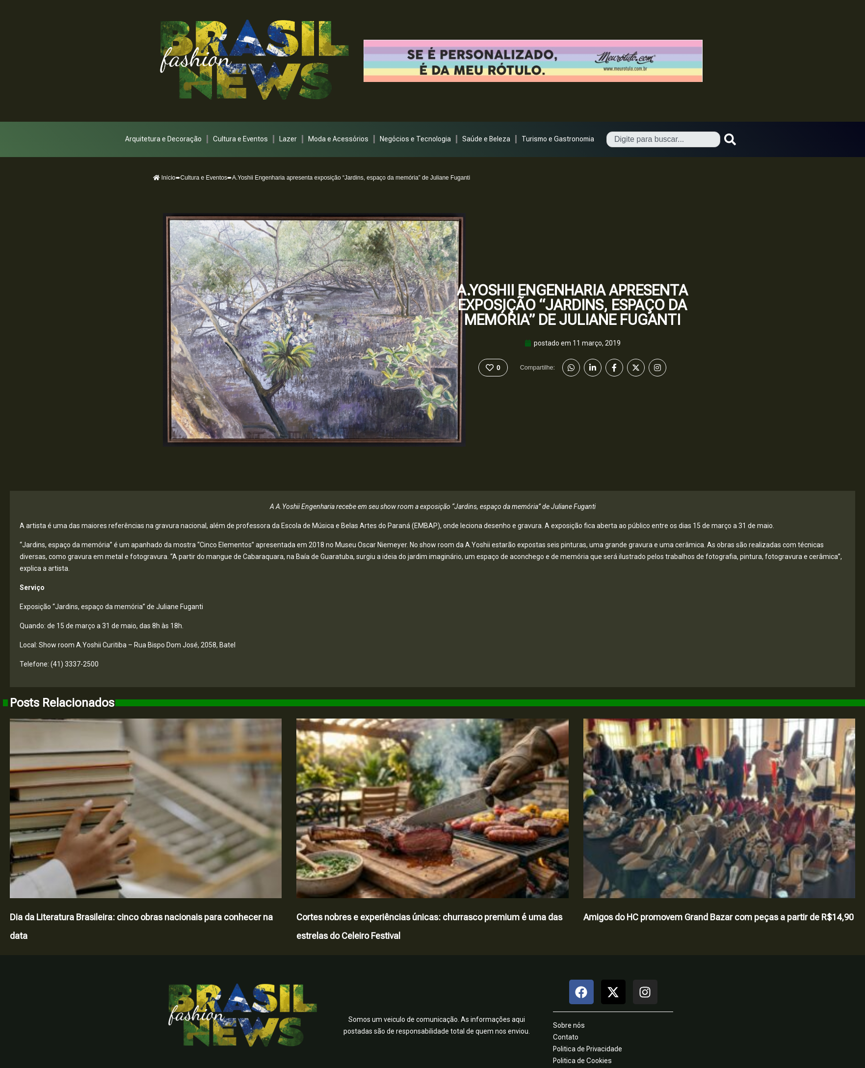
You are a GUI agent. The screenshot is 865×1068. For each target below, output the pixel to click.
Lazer (288, 139)
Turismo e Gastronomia (558, 139)
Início (164, 177)
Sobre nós (569, 1025)
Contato (565, 1037)
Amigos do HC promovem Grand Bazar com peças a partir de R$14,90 (718, 917)
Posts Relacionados (62, 703)
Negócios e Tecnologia (415, 139)
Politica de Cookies (582, 1061)
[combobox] (663, 139)
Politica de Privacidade (587, 1049)
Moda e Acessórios (338, 139)
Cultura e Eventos (240, 139)
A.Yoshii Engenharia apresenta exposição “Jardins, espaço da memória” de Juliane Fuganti (572, 305)
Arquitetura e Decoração (163, 139)
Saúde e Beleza (486, 139)
